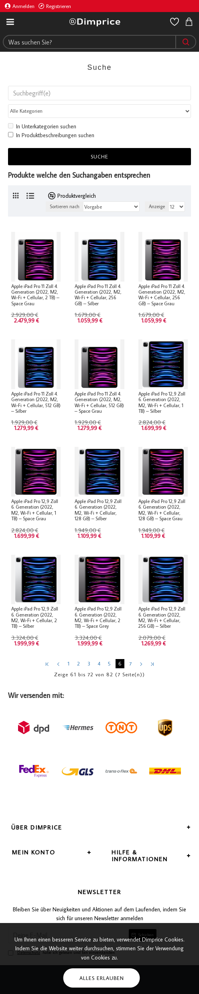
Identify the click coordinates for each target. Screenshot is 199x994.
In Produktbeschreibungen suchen (51, 136)
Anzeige (157, 207)
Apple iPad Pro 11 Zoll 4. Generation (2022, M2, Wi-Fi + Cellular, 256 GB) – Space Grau (161, 295)
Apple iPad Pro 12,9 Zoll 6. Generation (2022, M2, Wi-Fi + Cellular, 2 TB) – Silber (34, 618)
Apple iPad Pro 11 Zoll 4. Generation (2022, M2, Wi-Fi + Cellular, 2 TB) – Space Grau (35, 295)
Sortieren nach (64, 207)
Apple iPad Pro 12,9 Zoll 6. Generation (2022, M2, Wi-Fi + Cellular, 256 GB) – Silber (161, 618)
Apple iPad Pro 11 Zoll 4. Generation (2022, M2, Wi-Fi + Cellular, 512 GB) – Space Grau (99, 403)
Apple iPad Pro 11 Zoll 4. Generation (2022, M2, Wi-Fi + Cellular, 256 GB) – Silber (98, 295)
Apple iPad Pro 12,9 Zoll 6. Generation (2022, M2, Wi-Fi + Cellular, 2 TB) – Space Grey (98, 618)
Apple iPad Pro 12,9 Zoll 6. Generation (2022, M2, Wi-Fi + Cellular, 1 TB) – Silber (161, 403)
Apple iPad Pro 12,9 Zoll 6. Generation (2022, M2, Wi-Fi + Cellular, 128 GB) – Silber (98, 510)
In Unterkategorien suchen (42, 127)
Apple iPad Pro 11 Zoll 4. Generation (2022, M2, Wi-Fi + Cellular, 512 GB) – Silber (36, 403)
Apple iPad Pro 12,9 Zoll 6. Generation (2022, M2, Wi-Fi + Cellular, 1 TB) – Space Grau (34, 510)
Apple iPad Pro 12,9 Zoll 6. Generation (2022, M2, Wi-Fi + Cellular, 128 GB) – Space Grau (161, 510)
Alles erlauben (101, 978)
